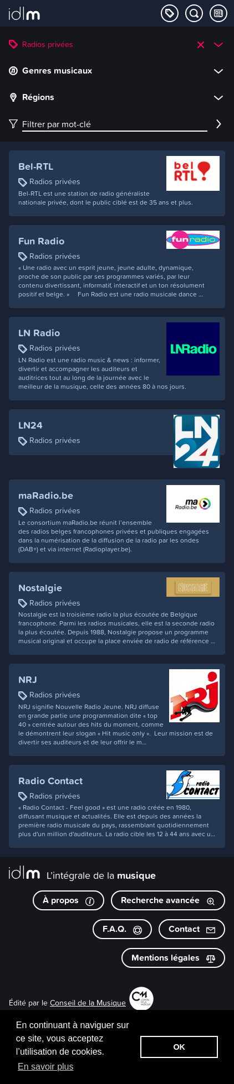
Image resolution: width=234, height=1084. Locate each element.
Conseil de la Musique (88, 1002)
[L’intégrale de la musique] (24, 14)
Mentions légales (173, 957)
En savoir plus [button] (46, 1066)
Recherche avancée (168, 900)
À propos (68, 900)
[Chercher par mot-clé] (194, 13)
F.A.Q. (122, 929)
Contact (192, 929)
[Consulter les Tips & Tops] (218, 13)
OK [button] (179, 1047)
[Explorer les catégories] (170, 13)
